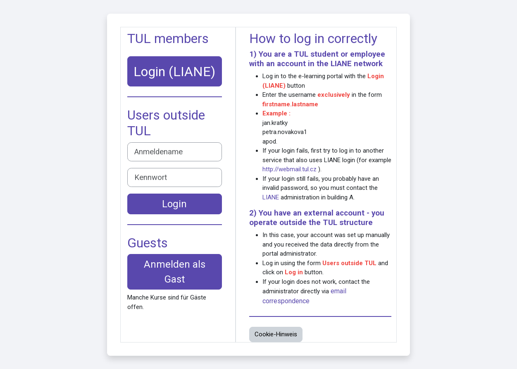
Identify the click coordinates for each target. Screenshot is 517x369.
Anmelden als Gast (174, 272)
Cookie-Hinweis (276, 334)
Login (174, 204)
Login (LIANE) (174, 71)
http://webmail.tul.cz (289, 169)
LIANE (341, 63)
